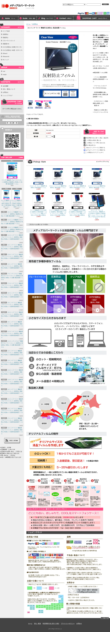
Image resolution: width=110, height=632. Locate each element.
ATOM (15, 440)
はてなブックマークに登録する (95, 150)
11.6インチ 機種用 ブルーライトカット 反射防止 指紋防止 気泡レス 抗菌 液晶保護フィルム (12, 222)
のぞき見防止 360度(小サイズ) (12, 47)
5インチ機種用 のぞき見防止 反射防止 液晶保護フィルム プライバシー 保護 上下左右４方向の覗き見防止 (38, 204)
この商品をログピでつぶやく (95, 152)
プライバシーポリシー (68, 623)
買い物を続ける (91, 145)
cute (4, 71)
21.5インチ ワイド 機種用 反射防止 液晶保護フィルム (96, 178)
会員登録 (93, 10)
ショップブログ (46, 18)
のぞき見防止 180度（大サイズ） (13, 50)
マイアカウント (104, 10)
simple (5, 74)
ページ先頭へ (105, 618)
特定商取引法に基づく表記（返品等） (97, 138)
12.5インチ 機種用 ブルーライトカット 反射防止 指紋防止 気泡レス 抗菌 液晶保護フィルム (12, 229)
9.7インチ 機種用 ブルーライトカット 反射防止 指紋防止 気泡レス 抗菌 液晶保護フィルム (17, 198)
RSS (11, 440)
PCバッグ (6, 60)
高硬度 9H (6, 44)
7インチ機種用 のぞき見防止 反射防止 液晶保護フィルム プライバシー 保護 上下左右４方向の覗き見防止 (77, 204)
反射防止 (5, 34)
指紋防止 (5, 37)
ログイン (84, 10)
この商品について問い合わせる (95, 143)
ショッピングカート (91, 18)
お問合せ (64, 18)
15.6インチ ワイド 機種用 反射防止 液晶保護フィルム (57, 178)
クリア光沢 (6, 31)
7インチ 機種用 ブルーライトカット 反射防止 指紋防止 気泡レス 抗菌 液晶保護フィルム (12, 173)
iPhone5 (5, 53)
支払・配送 (37, 623)
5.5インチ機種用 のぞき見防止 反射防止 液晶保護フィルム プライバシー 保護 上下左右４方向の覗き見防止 (57, 204)
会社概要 (5, 86)
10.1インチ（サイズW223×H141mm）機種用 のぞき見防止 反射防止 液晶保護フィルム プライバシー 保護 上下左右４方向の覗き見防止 (96, 205)
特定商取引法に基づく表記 (51, 623)
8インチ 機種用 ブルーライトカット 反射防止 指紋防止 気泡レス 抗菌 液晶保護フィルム (6, 198)
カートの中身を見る (12, 102)
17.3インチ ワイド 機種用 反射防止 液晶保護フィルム (77, 178)
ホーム (9, 18)
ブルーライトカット (9, 40)
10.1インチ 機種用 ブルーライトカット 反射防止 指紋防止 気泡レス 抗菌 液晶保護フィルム (12, 214)
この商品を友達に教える (93, 140)
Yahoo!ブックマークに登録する (95, 147)
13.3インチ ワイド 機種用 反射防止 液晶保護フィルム (38, 178)
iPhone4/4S (6, 56)
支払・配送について (27, 18)
